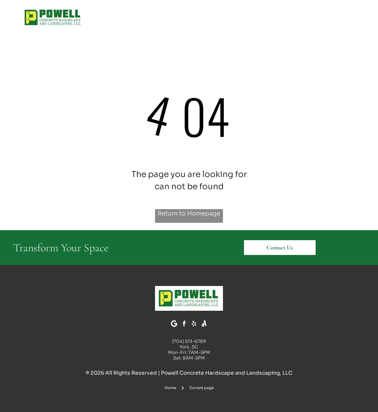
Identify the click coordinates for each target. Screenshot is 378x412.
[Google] (174, 325)
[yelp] (194, 325)
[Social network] (204, 325)
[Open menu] (351, 17)
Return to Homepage (189, 213)
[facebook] (184, 325)
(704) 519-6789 (189, 341)
